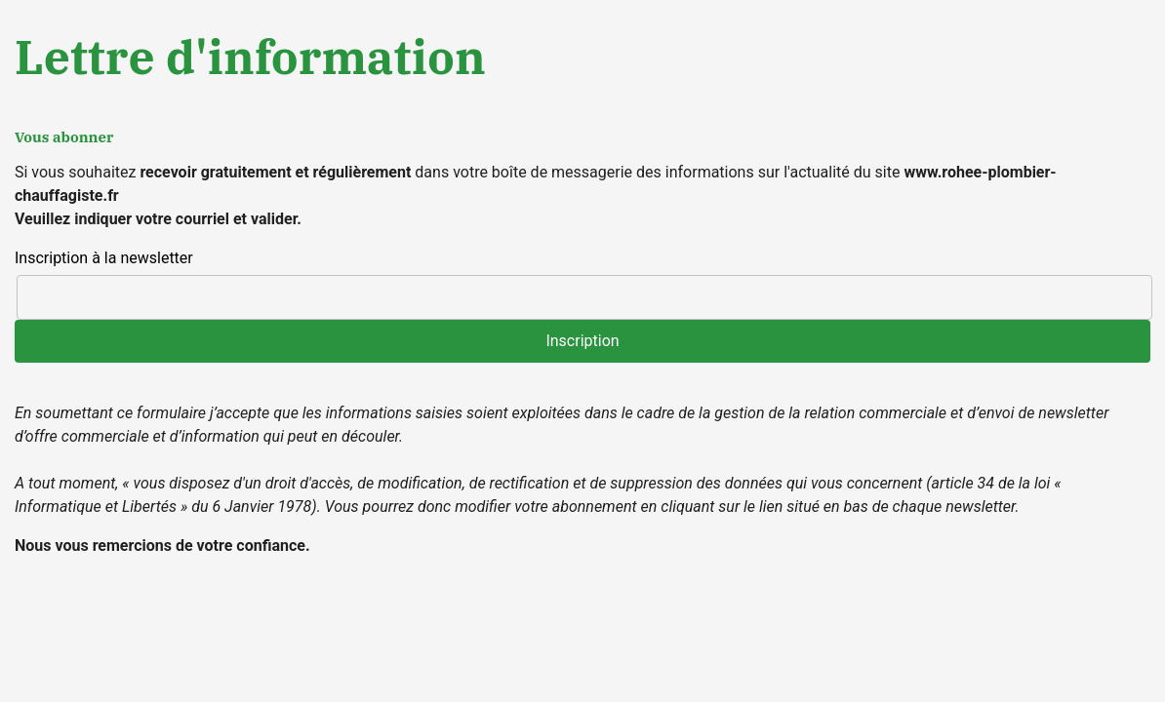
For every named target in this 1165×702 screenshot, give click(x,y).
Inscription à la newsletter (104, 258)
